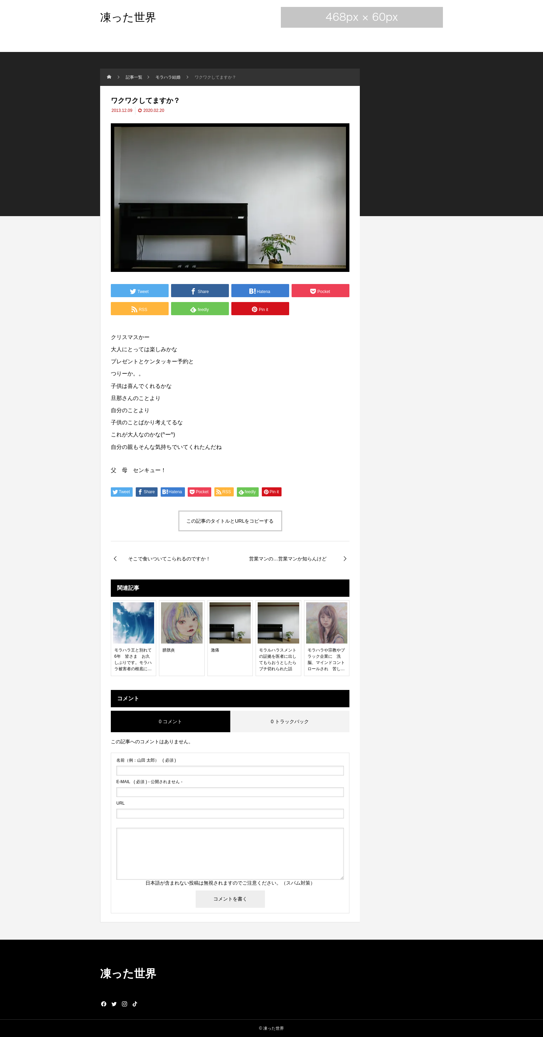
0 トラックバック (290, 721)
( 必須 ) (146, 760)
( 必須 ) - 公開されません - (149, 782)
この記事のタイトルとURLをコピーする (230, 521)
